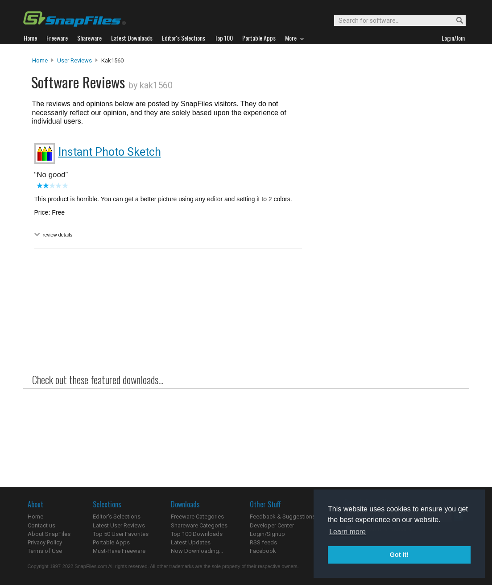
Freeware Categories (197, 516)
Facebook (263, 551)
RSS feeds (263, 542)
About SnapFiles (49, 534)
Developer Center (272, 525)
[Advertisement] (384, 238)
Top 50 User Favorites (121, 534)
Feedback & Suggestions (282, 516)
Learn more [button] (347, 531)
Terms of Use (45, 551)
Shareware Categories (199, 525)
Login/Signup (267, 534)
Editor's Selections (117, 516)
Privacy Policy (45, 542)
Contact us (41, 525)
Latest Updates (191, 542)
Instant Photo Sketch (109, 151)
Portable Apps (111, 542)
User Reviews (74, 60)
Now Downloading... (197, 551)
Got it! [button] (399, 554)
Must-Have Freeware (119, 551)
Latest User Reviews (119, 525)
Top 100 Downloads (197, 534)
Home (40, 60)
